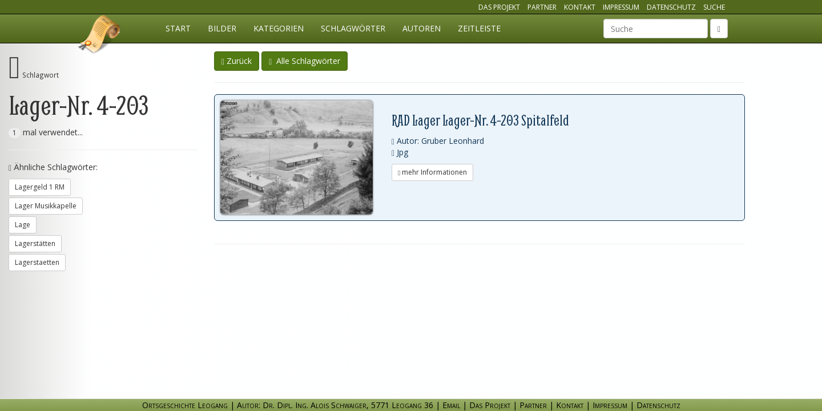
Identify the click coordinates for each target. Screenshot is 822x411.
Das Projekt (499, 7)
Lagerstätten (35, 243)
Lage (22, 224)
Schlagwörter (353, 28)
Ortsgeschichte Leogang (100, 36)
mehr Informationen (432, 172)
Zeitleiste (479, 28)
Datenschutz (671, 7)
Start (178, 28)
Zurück (236, 60)
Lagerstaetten (37, 262)
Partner (542, 7)
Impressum (621, 7)
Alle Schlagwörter (304, 60)
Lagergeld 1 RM (40, 187)
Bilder (222, 28)
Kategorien (278, 28)
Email (451, 405)
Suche (714, 7)
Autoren (421, 28)
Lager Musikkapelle (45, 206)
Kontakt (579, 7)
